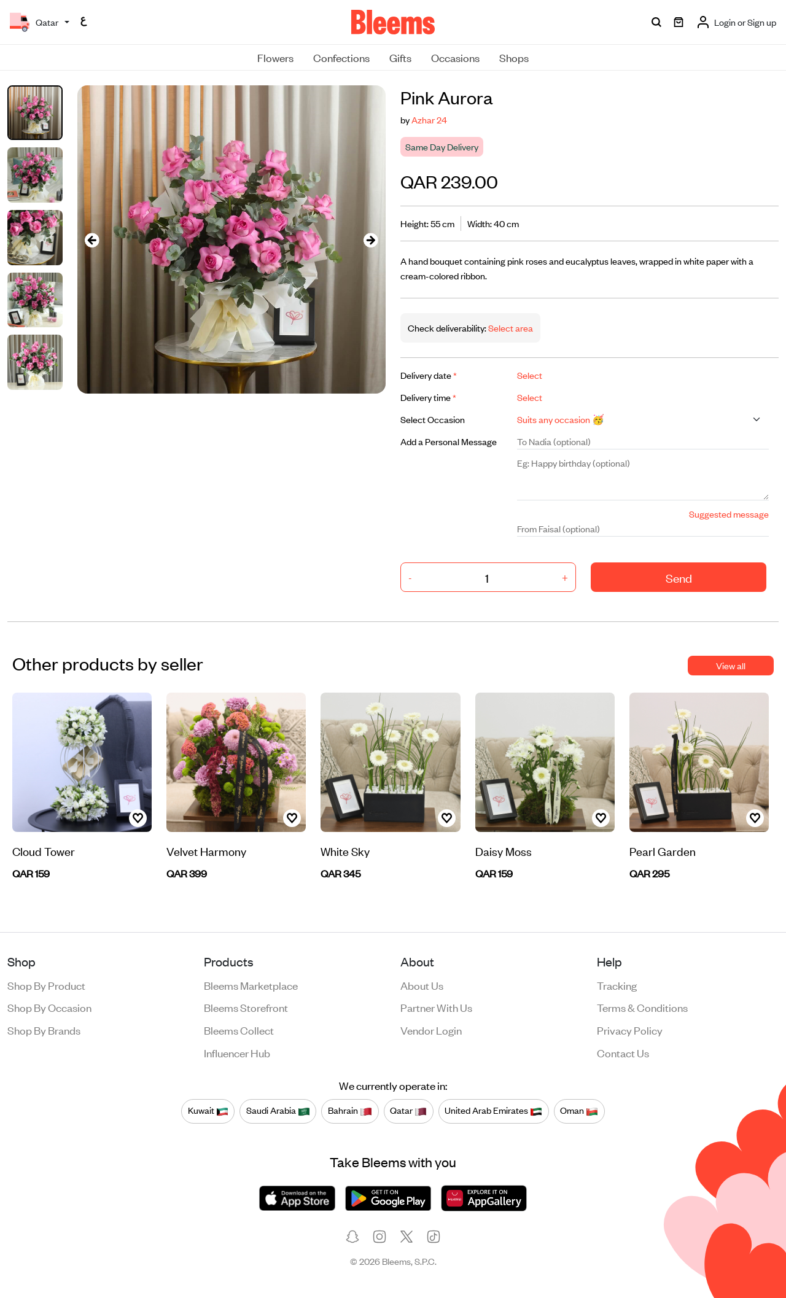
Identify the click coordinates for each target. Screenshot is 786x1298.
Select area (509, 327)
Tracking (617, 984)
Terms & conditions (642, 1007)
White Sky (345, 850)
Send (679, 577)
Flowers (275, 57)
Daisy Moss (503, 850)
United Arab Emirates (493, 1110)
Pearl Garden (662, 850)
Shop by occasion (49, 1007)
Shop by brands (43, 1029)
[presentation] (92, 239)
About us (421, 984)
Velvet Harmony (206, 850)
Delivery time (428, 397)
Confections (341, 57)
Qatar (408, 1110)
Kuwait (208, 1110)
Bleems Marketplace (251, 984)
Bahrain (350, 1110)
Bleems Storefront (246, 1007)
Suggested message (729, 513)
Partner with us (436, 1007)
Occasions (455, 57)
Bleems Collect (239, 1029)
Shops (514, 57)
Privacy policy (630, 1029)
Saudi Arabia (278, 1110)
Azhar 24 (429, 119)
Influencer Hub (237, 1052)
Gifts (400, 57)
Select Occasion (432, 419)
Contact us (623, 1052)
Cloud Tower (43, 850)
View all (730, 665)
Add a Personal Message (448, 441)
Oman (579, 1110)
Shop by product (46, 984)
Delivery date (428, 374)
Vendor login (431, 1029)
